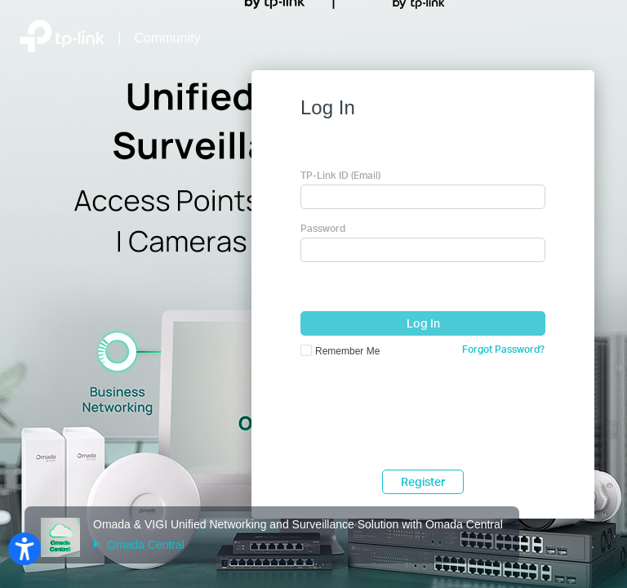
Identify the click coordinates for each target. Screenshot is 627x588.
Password (322, 228)
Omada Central (139, 544)
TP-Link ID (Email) (340, 175)
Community (168, 38)
